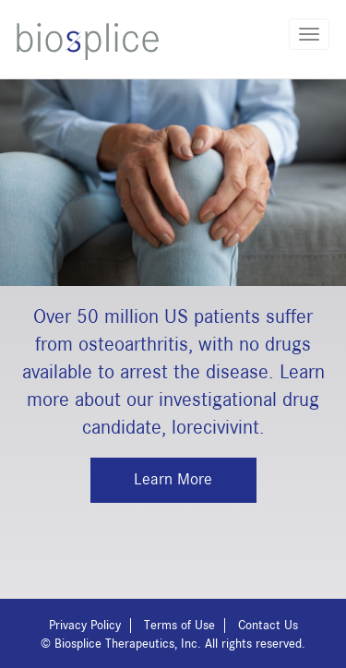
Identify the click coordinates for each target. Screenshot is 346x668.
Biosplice (88, 41)
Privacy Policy (85, 625)
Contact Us (268, 625)
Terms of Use (179, 625)
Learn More (173, 479)
